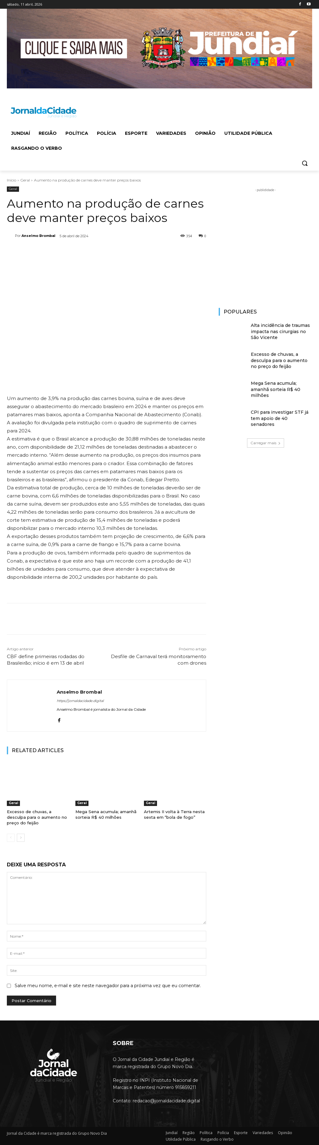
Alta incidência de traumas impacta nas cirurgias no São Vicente (280, 331)
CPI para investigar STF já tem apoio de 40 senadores (279, 418)
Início (11, 180)
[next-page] (21, 838)
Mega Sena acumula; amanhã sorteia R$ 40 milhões (275, 389)
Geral (25, 180)
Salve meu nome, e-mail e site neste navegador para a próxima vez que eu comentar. (108, 985)
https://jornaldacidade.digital (80, 701)
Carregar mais (265, 443)
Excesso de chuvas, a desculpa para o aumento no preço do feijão (37, 817)
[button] (304, 163)
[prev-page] (11, 838)
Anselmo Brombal (38, 235)
